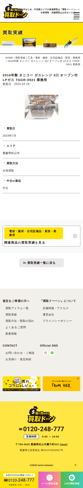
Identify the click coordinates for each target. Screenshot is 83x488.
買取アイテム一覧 (17, 308)
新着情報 (11, 334)
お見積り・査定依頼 (18, 360)
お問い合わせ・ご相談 (19, 353)
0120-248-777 (41, 430)
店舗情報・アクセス (56, 308)
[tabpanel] (41, 107)
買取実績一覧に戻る (41, 263)
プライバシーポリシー (57, 321)
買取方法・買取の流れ (19, 321)
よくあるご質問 (15, 328)
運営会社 (48, 315)
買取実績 (11, 315)
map (63, 445)
